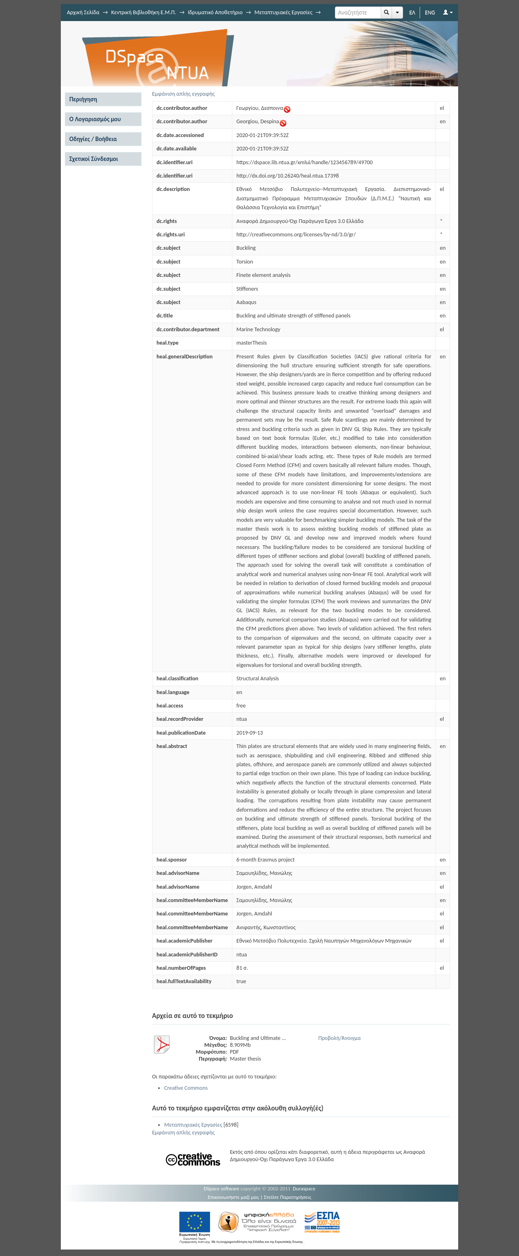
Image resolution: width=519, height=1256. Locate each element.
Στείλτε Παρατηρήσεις (287, 1197)
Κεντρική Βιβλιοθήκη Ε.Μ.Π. (143, 12)
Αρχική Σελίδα (83, 12)
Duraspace (304, 1188)
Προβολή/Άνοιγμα (339, 1038)
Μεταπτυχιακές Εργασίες (283, 12)
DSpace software (221, 1188)
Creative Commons (186, 1088)
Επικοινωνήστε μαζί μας (233, 1197)
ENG (430, 12)
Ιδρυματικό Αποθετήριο (215, 12)
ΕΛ (412, 12)
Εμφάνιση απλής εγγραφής (183, 93)
